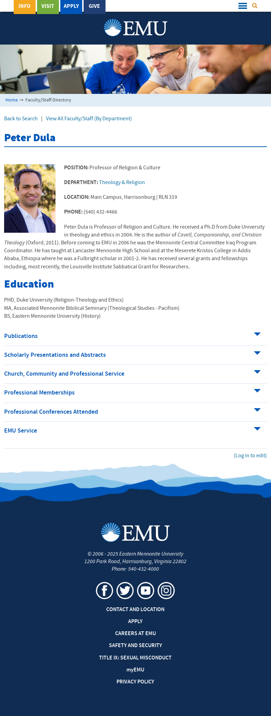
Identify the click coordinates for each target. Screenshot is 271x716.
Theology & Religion (122, 182)
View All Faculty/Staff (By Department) (89, 119)
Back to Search (21, 119)
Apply (71, 6)
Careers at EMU (135, 633)
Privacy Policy (135, 682)
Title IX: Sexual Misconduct (135, 658)
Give (94, 6)
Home (11, 100)
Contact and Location (135, 609)
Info (24, 6)
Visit (47, 6)
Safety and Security (135, 645)
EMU (135, 670)
